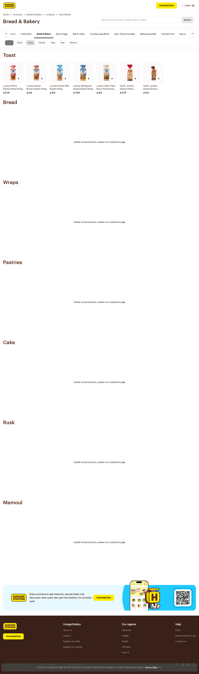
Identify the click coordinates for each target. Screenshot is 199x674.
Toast (9, 43)
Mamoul (73, 43)
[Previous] (7, 34)
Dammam (126, 630)
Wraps (30, 43)
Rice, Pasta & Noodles (127, 34)
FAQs (177, 630)
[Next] (192, 34)
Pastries (42, 43)
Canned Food (169, 34)
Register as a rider (71, 641)
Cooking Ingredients (101, 34)
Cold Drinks (28, 34)
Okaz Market (65, 15)
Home (6, 15)
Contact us (180, 641)
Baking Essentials (150, 34)
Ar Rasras (50, 15)
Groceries (17, 15)
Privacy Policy (151, 667)
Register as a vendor (72, 647)
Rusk (62, 43)
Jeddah (125, 636)
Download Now (166, 6)
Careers (67, 636)
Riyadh (125, 641)
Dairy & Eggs (64, 34)
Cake (53, 43)
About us (67, 630)
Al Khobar (126, 647)
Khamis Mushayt (34, 15)
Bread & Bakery (46, 34)
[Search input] (140, 20)
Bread (19, 43)
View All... (126, 653)
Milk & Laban (81, 34)
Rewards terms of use (185, 636)
